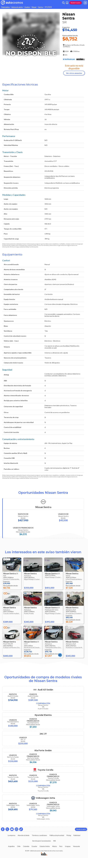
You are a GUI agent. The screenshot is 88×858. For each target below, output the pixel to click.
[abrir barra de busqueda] (63, 2)
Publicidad (76, 835)
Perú (60, 846)
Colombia (26, 846)
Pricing (69, 835)
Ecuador (34, 846)
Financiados (5, 7)
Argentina (11, 846)
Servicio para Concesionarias (41, 841)
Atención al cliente (23, 835)
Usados (27, 7)
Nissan (34, 7)
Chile (18, 846)
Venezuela (76, 846)
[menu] (85, 3)
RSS (54, 841)
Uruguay (68, 846)
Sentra (40, 7)
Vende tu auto (75, 3)
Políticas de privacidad (57, 835)
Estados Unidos (45, 846)
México (54, 846)
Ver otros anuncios (74, 73)
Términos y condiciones (39, 835)
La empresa (11, 835)
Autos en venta (17, 7)
